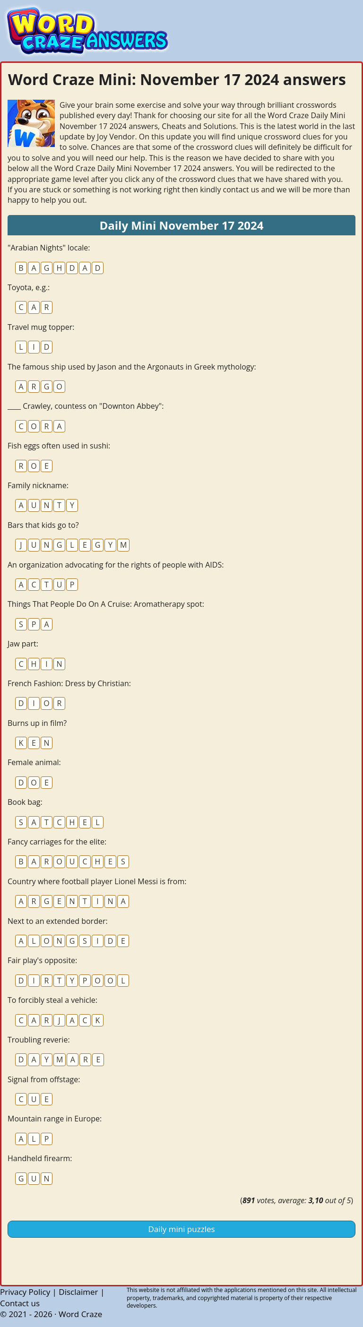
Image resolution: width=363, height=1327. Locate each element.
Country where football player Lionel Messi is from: (97, 881)
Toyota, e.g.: (29, 287)
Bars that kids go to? (43, 525)
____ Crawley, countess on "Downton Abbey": (86, 406)
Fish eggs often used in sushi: (59, 445)
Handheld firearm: (40, 1158)
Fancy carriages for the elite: (57, 841)
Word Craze (80, 1314)
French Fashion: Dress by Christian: (69, 683)
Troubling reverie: (39, 1039)
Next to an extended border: (58, 921)
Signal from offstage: (44, 1079)
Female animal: (34, 762)
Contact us (20, 1303)
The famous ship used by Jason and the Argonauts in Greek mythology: (132, 367)
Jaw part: (23, 643)
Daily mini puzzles (181, 1229)
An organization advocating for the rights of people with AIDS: (116, 565)
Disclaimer (78, 1291)
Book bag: (25, 802)
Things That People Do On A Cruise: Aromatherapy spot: (106, 604)
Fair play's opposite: (42, 960)
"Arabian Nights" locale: (49, 247)
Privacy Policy (25, 1291)
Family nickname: (38, 485)
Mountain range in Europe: (55, 1118)
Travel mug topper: (41, 327)
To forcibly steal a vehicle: (52, 1000)
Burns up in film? (37, 723)
